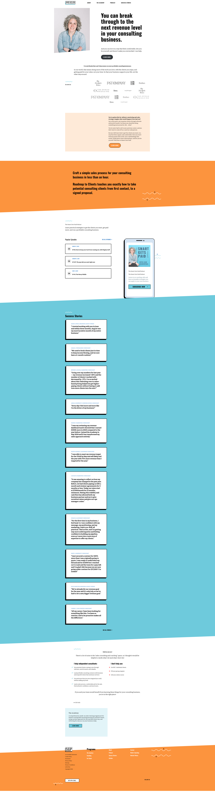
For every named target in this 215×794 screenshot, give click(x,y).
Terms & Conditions (70, 768)
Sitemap (67, 766)
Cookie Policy (68, 759)
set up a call (72, 784)
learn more (107, 57)
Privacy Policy (68, 764)
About (209, 26)
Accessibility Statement (71, 757)
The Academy (90, 753)
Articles (111, 758)
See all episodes (106, 239)
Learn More (75, 726)
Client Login (211, 37)
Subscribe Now (139, 286)
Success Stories (113, 756)
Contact (210, 31)
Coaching (210, 8)
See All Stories (107, 630)
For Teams (89, 758)
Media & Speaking (134, 753)
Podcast (111, 753)
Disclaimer (68, 762)
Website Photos (134, 756)
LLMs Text (67, 770)
